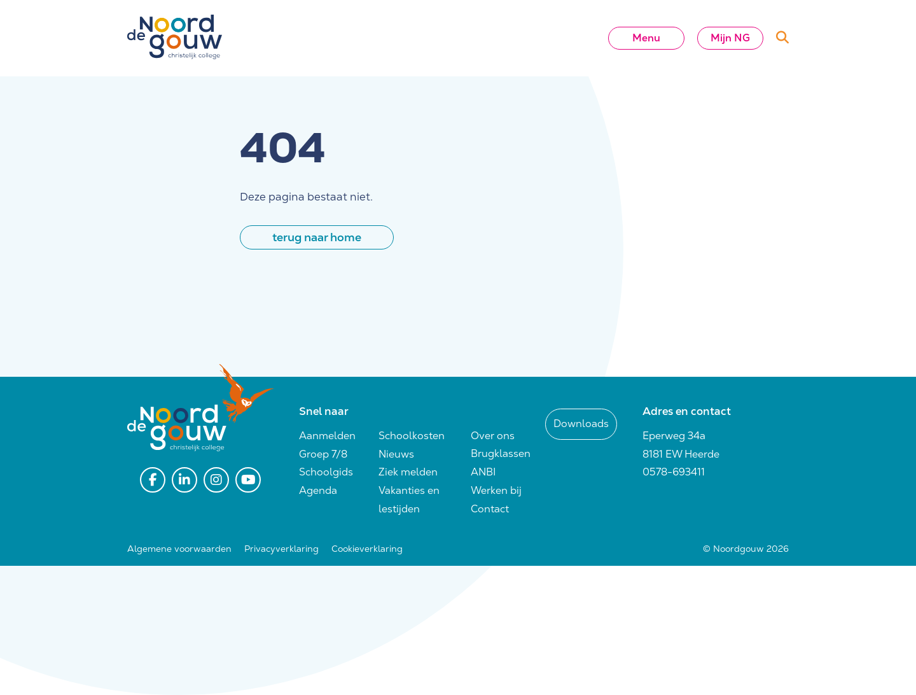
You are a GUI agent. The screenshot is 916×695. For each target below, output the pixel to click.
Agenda (318, 490)
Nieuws (396, 454)
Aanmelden (327, 435)
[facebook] (152, 480)
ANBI (483, 472)
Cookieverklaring (367, 548)
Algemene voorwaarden (179, 548)
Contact (490, 509)
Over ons (493, 435)
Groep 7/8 (323, 454)
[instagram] (216, 480)
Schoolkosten (411, 435)
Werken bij (496, 490)
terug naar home (316, 237)
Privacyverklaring (281, 548)
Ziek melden (408, 472)
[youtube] (248, 480)
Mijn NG (730, 38)
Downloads (581, 423)
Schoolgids (326, 472)
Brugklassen (501, 453)
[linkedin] (184, 480)
